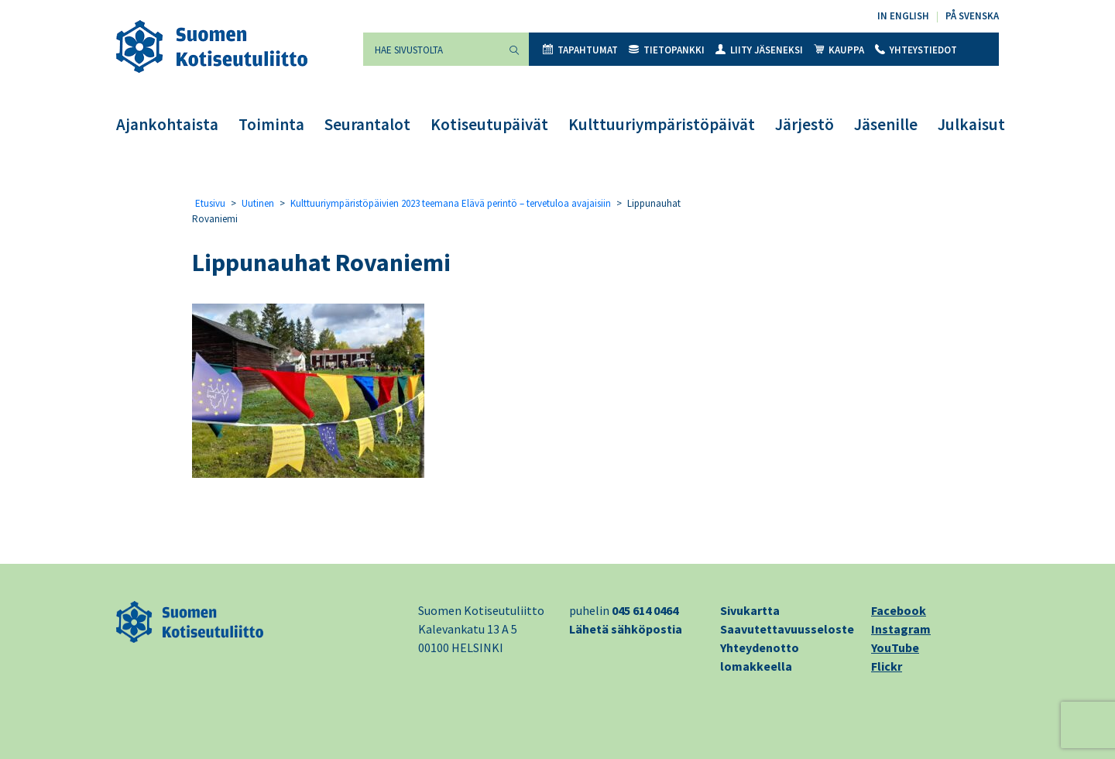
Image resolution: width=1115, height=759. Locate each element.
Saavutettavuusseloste (787, 629)
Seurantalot (367, 124)
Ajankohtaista (167, 124)
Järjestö (804, 124)
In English (903, 15)
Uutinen (258, 203)
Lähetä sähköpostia (625, 629)
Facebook (898, 610)
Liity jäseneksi (759, 50)
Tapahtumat (580, 50)
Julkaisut (971, 124)
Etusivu (210, 203)
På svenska (972, 15)
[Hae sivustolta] (431, 49)
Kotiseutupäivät (489, 124)
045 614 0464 (645, 610)
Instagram (901, 629)
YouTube (895, 647)
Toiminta (271, 124)
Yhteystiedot (916, 50)
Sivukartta (750, 610)
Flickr (886, 666)
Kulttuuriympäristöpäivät (661, 124)
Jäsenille (886, 124)
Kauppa (839, 50)
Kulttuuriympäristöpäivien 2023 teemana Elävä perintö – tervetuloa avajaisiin (450, 203)
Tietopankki (667, 50)
